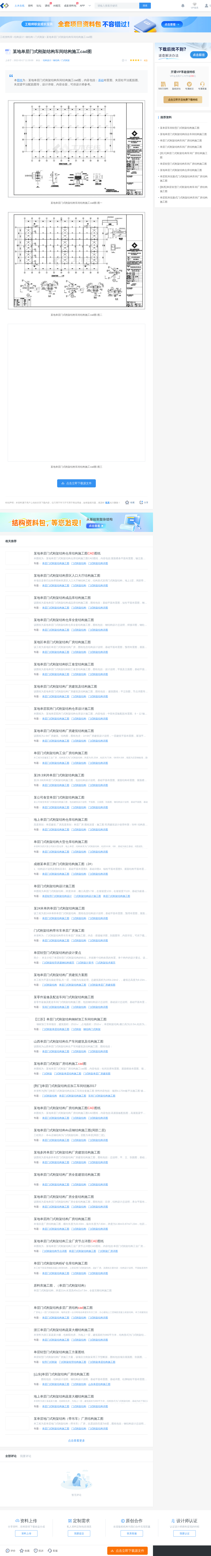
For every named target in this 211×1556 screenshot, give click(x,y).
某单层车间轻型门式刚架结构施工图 (178, 127)
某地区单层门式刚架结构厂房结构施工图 (62, 642)
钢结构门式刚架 (92, 1029)
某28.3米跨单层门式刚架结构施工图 (59, 775)
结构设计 (19, 37)
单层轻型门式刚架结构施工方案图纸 (59, 1352)
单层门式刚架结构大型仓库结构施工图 (61, 842)
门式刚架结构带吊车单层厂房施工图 (59, 930)
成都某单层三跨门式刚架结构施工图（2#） (64, 864)
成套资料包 (70, 4)
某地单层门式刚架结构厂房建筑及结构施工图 (65, 686)
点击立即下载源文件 (127, 1550)
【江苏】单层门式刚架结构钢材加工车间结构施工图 (70, 1019)
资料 (30, 5)
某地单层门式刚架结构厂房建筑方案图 (61, 975)
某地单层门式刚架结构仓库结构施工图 (180, 170)
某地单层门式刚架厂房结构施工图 (60, 1063)
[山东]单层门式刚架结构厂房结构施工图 (61, 1374)
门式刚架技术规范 (105, 962)
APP (82, 5)
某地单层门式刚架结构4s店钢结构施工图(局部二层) (70, 1130)
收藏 (130, 502)
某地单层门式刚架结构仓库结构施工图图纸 (67, 553)
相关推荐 (11, 541)
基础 (101, 80)
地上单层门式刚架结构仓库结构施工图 (61, 819)
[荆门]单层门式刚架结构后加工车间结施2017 (65, 1086)
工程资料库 (6, 37)
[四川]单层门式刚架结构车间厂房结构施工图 (182, 155)
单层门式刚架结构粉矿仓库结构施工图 (61, 1263)
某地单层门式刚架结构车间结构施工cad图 (69, 37)
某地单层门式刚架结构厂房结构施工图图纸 (67, 1108)
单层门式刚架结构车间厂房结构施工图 (180, 140)
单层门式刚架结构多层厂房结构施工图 (63, 1307)
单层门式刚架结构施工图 (55, 563)
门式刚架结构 (78, 563)
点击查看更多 (76, 1440)
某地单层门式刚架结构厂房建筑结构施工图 (64, 731)
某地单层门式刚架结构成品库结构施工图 (62, 598)
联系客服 (132, 1533)
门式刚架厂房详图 (108, 1251)
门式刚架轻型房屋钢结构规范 (58, 962)
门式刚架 (40, 37)
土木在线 (19, 5)
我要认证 (185, 1533)
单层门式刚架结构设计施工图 (54, 886)
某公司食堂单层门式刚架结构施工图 (59, 797)
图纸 (20, 80)
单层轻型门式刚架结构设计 (57, 896)
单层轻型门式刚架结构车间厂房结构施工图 (182, 163)
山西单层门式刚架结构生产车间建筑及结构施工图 (68, 1041)
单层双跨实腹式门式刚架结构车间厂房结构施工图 (182, 178)
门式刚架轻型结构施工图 (72, 1362)
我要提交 (79, 1533)
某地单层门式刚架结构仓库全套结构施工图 (64, 620)
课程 (47, 4)
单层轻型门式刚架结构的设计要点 (57, 953)
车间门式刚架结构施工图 (55, 1007)
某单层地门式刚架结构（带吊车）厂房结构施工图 (68, 1418)
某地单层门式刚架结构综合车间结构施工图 (182, 134)
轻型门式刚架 (49, 1362)
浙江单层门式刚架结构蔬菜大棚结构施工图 (64, 1330)
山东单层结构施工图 (99, 1384)
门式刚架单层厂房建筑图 (101, 984)
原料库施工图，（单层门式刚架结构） (61, 1285)
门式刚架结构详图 (98, 563)
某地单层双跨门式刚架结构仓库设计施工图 (64, 708)
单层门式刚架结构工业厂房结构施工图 (61, 753)
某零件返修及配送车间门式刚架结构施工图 (64, 997)
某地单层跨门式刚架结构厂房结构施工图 (62, 1219)
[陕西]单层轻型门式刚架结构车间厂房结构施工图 (182, 189)
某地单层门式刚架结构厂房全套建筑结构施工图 (67, 1174)
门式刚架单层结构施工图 (55, 1029)
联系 (107, 502)
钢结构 (29, 37)
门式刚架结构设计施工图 (87, 896)
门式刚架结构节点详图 (54, 1251)
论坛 (38, 5)
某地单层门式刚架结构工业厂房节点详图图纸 (69, 1241)
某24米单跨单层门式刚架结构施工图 (59, 908)
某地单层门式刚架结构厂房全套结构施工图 (64, 1197)
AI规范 (56, 5)
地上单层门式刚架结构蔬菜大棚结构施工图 (64, 1396)
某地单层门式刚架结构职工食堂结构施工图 (64, 664)
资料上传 (26, 1533)
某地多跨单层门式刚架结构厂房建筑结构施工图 (67, 1152)
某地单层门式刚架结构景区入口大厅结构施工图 (67, 575)
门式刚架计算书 (85, 962)
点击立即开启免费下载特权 (183, 99)
